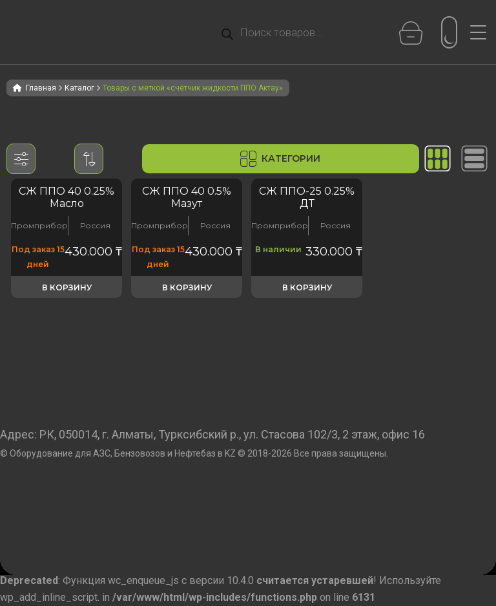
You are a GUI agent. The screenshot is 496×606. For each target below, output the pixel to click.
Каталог (79, 87)
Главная (41, 87)
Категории (280, 159)
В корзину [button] (67, 287)
